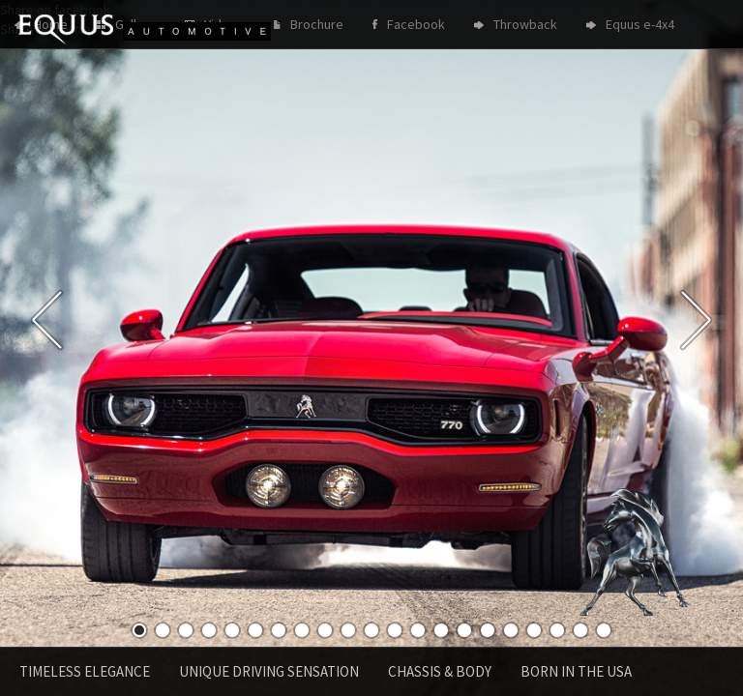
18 (534, 630)
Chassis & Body (439, 671)
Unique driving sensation (269, 671)
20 (580, 630)
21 (603, 630)
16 (487, 630)
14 (441, 630)
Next (696, 320)
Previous (47, 320)
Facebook (416, 24)
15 (464, 630)
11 (371, 630)
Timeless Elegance (84, 671)
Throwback (525, 24)
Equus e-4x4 (640, 24)
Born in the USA (576, 671)
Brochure (316, 24)
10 (348, 630)
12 (394, 630)
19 (557, 630)
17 (511, 630)
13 (418, 630)
